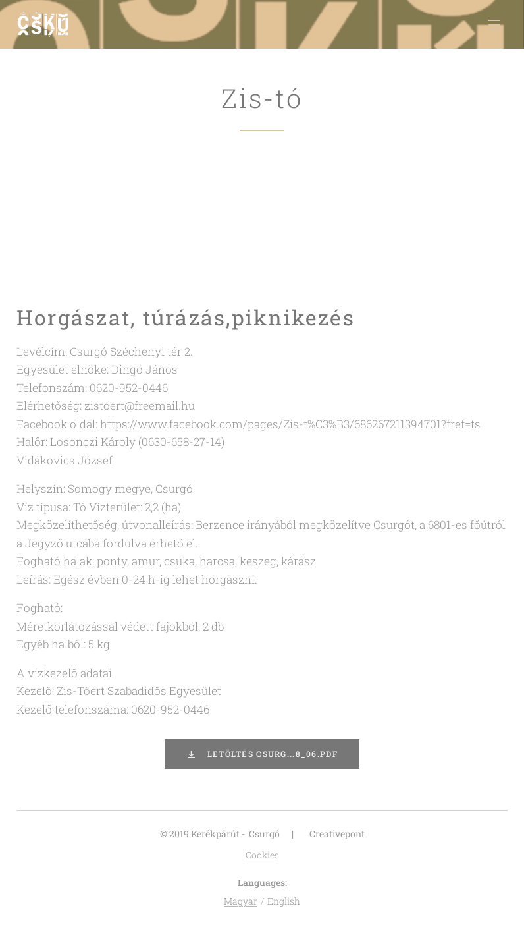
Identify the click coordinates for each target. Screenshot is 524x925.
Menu (494, 25)
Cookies (262, 855)
